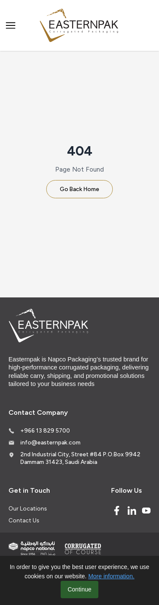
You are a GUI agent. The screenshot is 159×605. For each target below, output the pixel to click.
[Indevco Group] (31, 548)
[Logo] (79, 25)
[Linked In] (132, 510)
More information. (111, 576)
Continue (79, 589)
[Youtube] (146, 510)
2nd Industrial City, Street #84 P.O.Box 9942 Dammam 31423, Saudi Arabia (80, 458)
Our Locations (27, 508)
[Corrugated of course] (83, 549)
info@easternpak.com (50, 442)
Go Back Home (79, 189)
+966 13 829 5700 (45, 430)
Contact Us (23, 520)
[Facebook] (116, 510)
